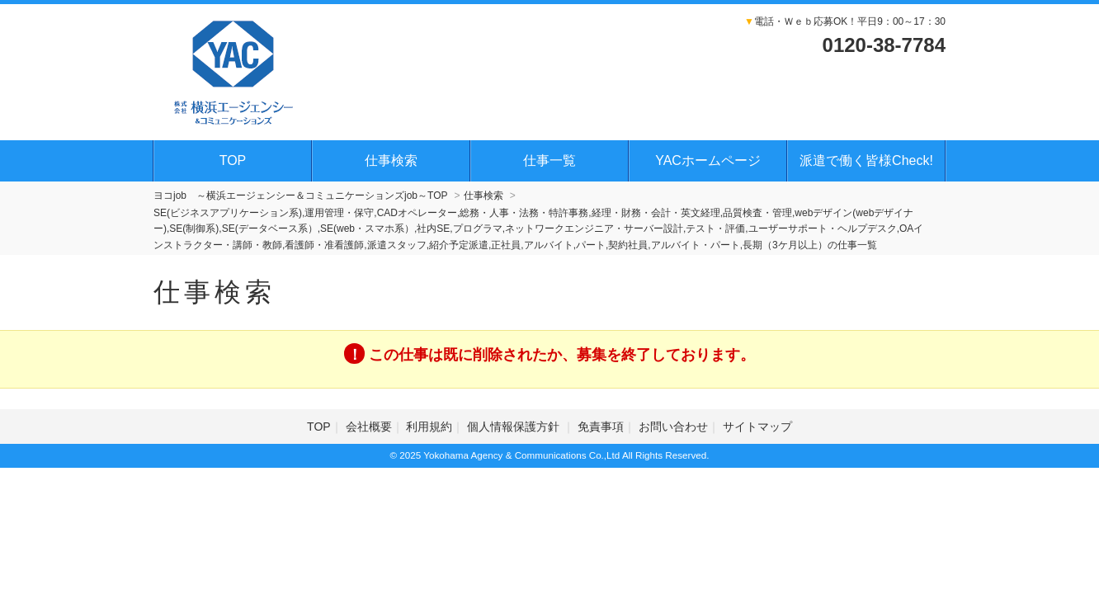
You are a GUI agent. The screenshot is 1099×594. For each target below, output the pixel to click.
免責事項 (601, 426)
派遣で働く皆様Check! (866, 160)
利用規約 (429, 426)
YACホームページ (708, 160)
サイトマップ (757, 426)
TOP (233, 160)
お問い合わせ (673, 426)
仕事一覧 (549, 160)
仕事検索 (391, 160)
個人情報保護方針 (515, 426)
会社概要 (369, 426)
